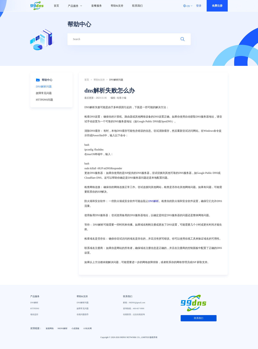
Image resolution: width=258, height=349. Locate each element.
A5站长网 (87, 328)
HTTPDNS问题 (44, 99)
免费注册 (217, 5)
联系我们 (137, 5)
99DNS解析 (62, 328)
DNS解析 (153, 201)
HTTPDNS (34, 308)
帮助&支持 (117, 5)
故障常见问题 (44, 93)
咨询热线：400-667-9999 (133, 308)
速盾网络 (50, 328)
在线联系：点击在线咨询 (134, 314)
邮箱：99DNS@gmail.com (134, 302)
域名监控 (34, 314)
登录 (198, 5)
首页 (56, 5)
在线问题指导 (83, 314)
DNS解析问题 (44, 86)
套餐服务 (96, 5)
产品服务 (75, 5)
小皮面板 (75, 328)
